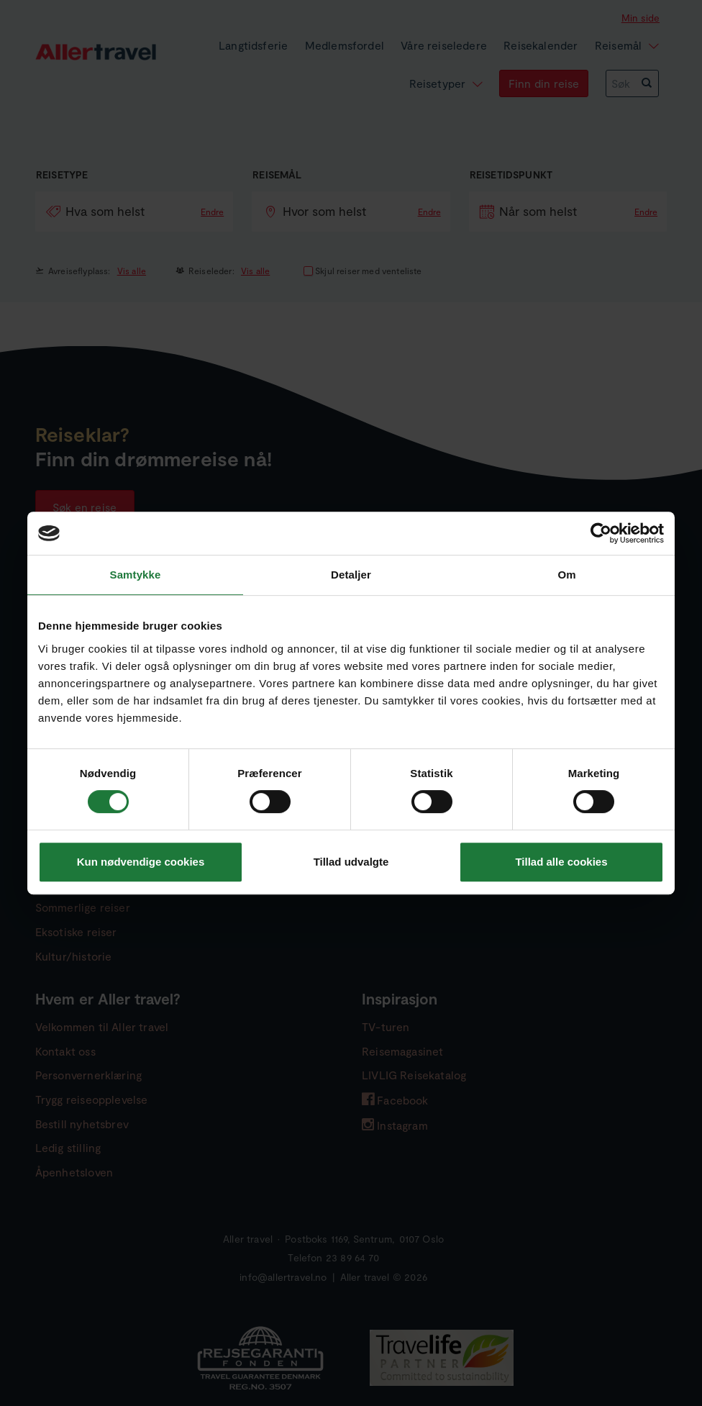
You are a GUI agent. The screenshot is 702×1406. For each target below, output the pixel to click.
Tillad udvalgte (351, 862)
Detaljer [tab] (351, 574)
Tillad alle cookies (561, 862)
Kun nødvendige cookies (141, 862)
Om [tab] (566, 574)
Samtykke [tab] (135, 574)
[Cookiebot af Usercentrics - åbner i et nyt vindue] (601, 533)
